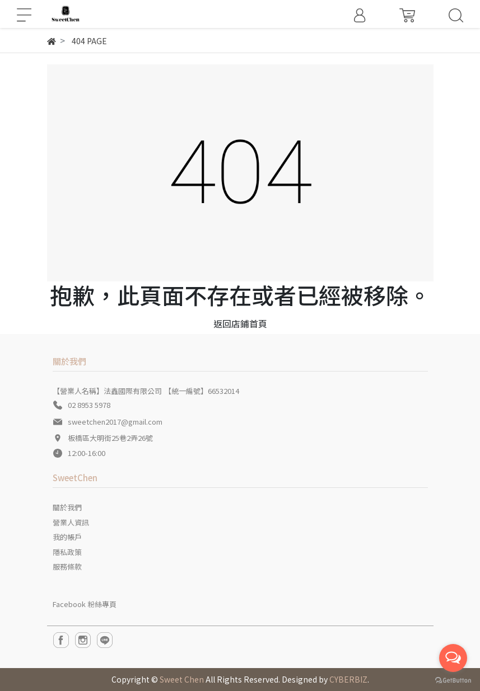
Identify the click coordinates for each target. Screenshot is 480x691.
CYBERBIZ (348, 679)
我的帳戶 (67, 537)
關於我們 (67, 507)
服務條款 (67, 566)
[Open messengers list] (453, 658)
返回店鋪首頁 (240, 323)
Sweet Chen (182, 679)
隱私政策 (67, 552)
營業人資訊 (71, 522)
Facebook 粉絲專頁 (84, 604)
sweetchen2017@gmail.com (115, 421)
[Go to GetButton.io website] (453, 679)
